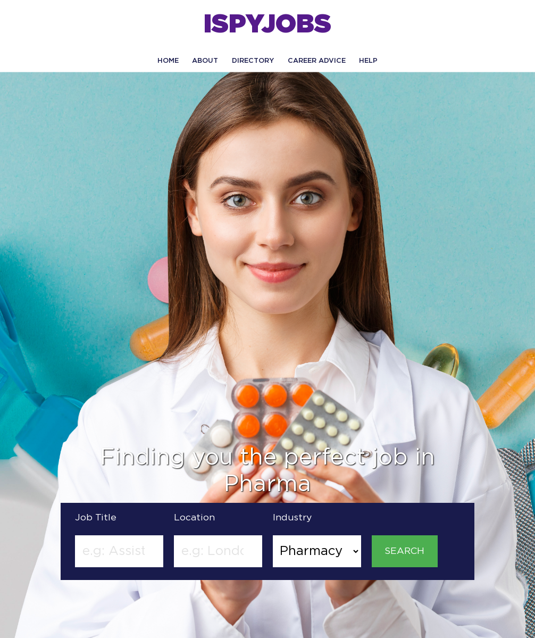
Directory (253, 60)
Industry (292, 518)
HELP (368, 60)
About (205, 60)
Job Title (95, 518)
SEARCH (404, 551)
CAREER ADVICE (317, 60)
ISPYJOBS (267, 25)
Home (168, 60)
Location (194, 518)
